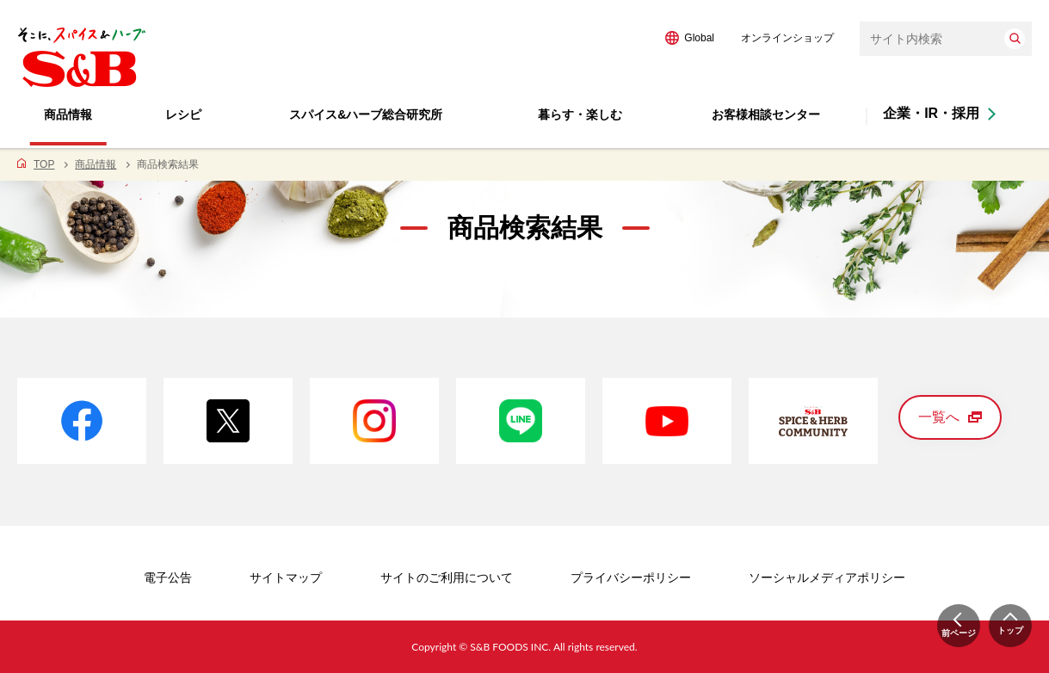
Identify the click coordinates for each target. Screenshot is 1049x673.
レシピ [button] (183, 114)
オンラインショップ (787, 38)
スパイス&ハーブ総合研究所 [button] (365, 114)
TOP (44, 164)
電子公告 (168, 577)
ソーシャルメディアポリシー (827, 577)
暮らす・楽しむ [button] (580, 114)
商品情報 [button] (68, 114)
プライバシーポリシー (631, 577)
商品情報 (95, 164)
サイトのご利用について (446, 577)
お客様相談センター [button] (766, 114)
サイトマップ (286, 577)
